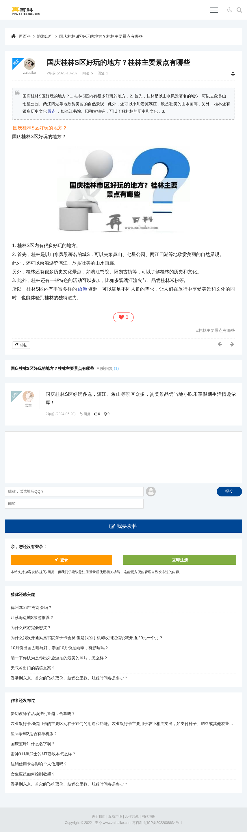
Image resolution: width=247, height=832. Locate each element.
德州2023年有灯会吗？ (31, 607)
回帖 (23, 344)
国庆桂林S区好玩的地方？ (40, 127)
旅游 (82, 289)
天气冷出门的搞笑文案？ (33, 668)
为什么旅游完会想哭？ (31, 627)
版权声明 (115, 816)
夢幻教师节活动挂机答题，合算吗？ (43, 713)
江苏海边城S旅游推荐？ (32, 617)
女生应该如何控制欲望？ (33, 774)
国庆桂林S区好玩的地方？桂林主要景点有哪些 (101, 36)
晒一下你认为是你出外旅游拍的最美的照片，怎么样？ (59, 658)
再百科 (25, 36)
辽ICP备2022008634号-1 (163, 823)
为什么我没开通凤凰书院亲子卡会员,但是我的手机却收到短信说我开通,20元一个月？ (87, 637)
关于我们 (98, 816)
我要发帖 (127, 526)
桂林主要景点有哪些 (216, 330)
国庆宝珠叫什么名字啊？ (33, 743)
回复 (86, 414)
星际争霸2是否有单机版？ (34, 733)
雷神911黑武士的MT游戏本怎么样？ (43, 754)
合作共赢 (132, 816)
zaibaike (29, 73)
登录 (64, 560)
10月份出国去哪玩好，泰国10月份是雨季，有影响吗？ (60, 647)
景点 (52, 111)
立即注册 (180, 560)
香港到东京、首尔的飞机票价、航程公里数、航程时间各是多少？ (69, 678)
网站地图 (148, 816)
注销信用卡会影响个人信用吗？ (39, 764)
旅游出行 (45, 36)
